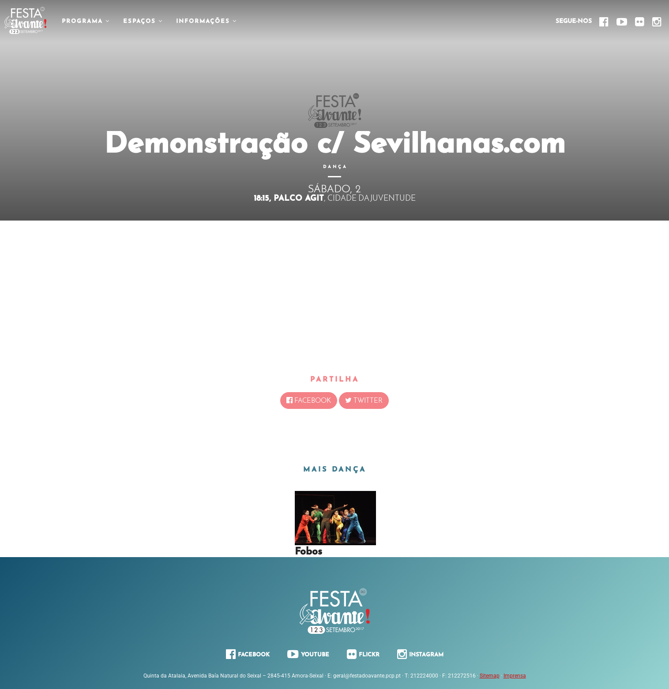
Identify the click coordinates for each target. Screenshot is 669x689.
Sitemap (490, 676)
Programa (86, 21)
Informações (206, 21)
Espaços (143, 21)
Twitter (364, 400)
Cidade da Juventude (371, 199)
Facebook (308, 400)
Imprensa (515, 676)
